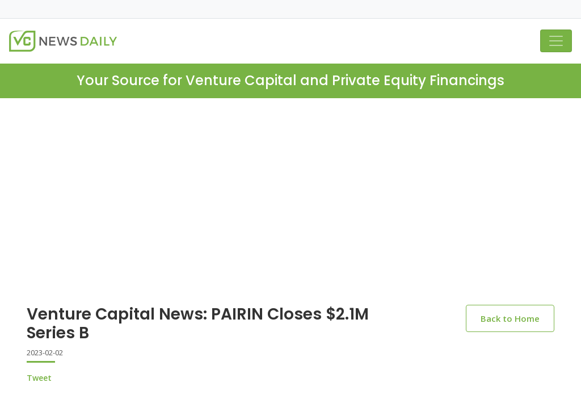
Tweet (39, 377)
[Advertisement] (290, 183)
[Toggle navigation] (556, 41)
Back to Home (510, 318)
